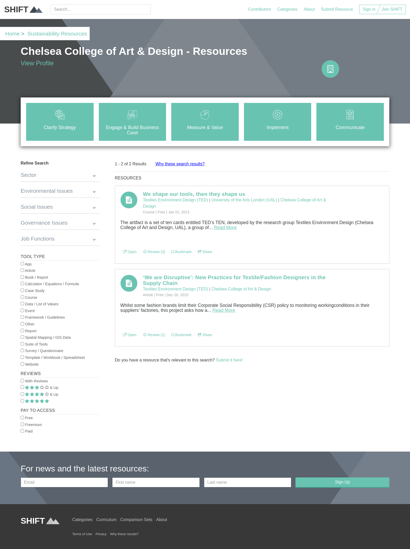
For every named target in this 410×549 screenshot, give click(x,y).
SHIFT (23, 9)
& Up (39, 388)
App (26, 264)
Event (28, 311)
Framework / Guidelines (43, 317)
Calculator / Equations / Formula (50, 284)
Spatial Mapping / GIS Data (46, 337)
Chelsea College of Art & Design (241, 289)
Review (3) (154, 252)
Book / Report (34, 277)
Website (30, 364)
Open (129, 252)
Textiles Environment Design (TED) (175, 200)
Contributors (259, 9)
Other (28, 324)
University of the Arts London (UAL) (244, 200)
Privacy (100, 534)
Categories (287, 9)
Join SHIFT (391, 9)
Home (12, 34)
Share (205, 252)
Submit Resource (337, 9)
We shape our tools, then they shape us (194, 194)
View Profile (37, 63)
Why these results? (124, 534)
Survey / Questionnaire (42, 351)
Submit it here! (229, 360)
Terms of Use (82, 534)
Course (29, 297)
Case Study (32, 291)
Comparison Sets (136, 519)
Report (28, 331)
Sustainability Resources (57, 34)
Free (27, 418)
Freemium (31, 425)
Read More (225, 227)
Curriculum (106, 519)
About (309, 9)
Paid (27, 431)
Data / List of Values (40, 304)
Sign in (369, 9)
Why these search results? (180, 164)
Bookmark (182, 252)
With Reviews (34, 381)
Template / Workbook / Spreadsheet (53, 357)
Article (28, 270)
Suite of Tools (34, 344)
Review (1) (154, 335)
